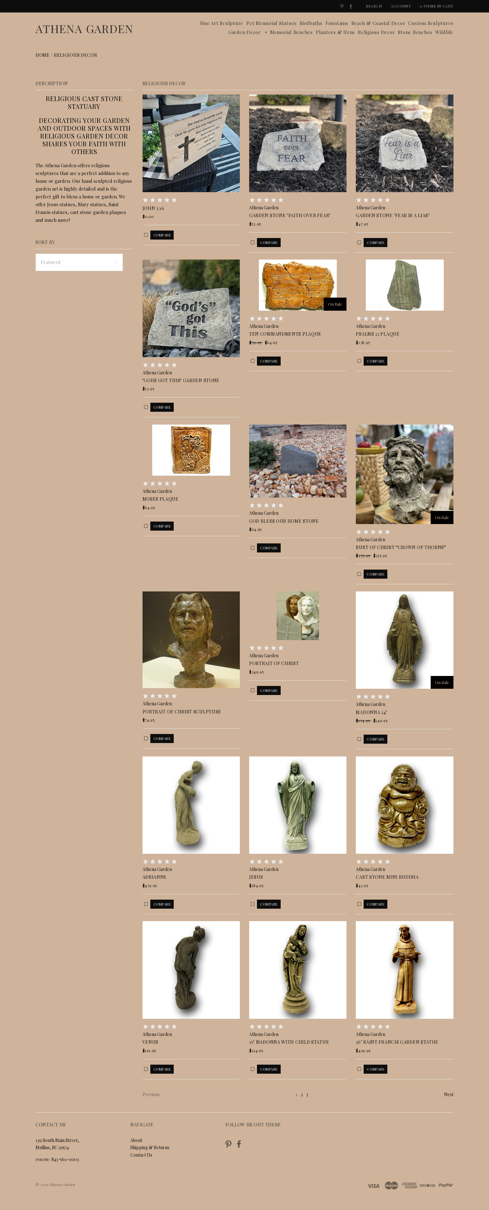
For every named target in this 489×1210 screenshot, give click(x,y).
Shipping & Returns (149, 1147)
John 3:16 (153, 208)
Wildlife (444, 32)
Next (448, 1094)
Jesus (256, 877)
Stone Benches (415, 32)
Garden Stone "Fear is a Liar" (393, 215)
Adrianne (155, 877)
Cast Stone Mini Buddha (387, 877)
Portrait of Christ (274, 663)
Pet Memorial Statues (271, 23)
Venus (151, 1042)
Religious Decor (376, 32)
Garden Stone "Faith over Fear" (290, 215)
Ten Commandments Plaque (285, 334)
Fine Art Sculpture (222, 23)
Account (401, 5)
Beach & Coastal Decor (378, 23)
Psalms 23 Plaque (377, 334)
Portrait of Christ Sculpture (182, 712)
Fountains (337, 23)
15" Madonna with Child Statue (289, 1042)
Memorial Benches (291, 32)
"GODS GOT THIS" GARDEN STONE (181, 380)
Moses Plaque (161, 499)
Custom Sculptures (430, 23)
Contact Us (141, 1155)
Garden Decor (244, 32)
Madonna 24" (371, 712)
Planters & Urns (335, 32)
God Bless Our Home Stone (284, 521)
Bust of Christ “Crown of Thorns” (401, 547)
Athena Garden (84, 28)
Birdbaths (311, 23)
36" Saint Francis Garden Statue (397, 1042)
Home (43, 55)
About (136, 1140)
